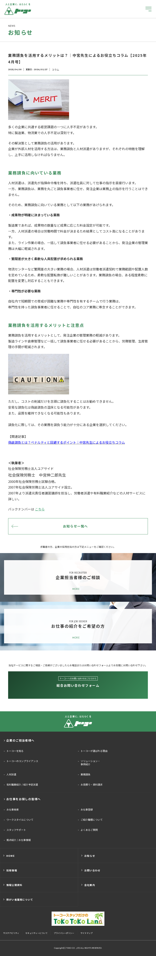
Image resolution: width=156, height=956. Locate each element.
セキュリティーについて (36, 932)
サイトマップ (86, 932)
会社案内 (89, 885)
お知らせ (89, 855)
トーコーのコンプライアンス (22, 761)
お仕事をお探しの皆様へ (23, 799)
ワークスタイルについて (19, 819)
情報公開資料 (14, 885)
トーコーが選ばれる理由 (94, 751)
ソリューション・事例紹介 (90, 762)
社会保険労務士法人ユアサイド (31, 468)
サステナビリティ (11, 932)
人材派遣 (11, 774)
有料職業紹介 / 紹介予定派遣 (22, 784)
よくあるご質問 (89, 829)
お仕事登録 (87, 809)
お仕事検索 (12, 809)
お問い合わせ (92, 870)
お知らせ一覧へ (75, 526)
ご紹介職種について (92, 819)
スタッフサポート (16, 829)
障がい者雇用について (19, 899)
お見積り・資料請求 (92, 784)
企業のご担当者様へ (20, 740)
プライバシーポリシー (64, 932)
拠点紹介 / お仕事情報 (18, 840)
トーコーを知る (15, 751)
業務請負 (85, 774)
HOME (10, 855)
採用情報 (11, 870)
